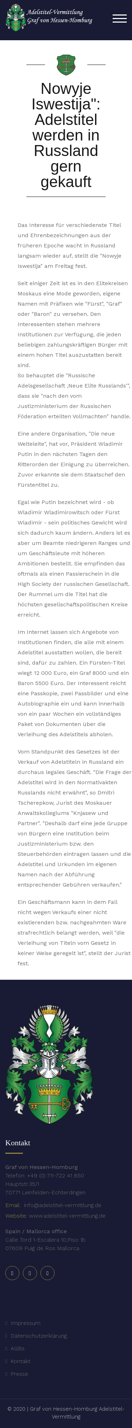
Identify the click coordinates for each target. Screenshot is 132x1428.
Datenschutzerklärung (39, 1335)
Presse (19, 1373)
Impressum (25, 1323)
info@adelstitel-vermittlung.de (61, 1205)
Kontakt (20, 1361)
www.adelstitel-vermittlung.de (67, 1215)
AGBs (18, 1348)
